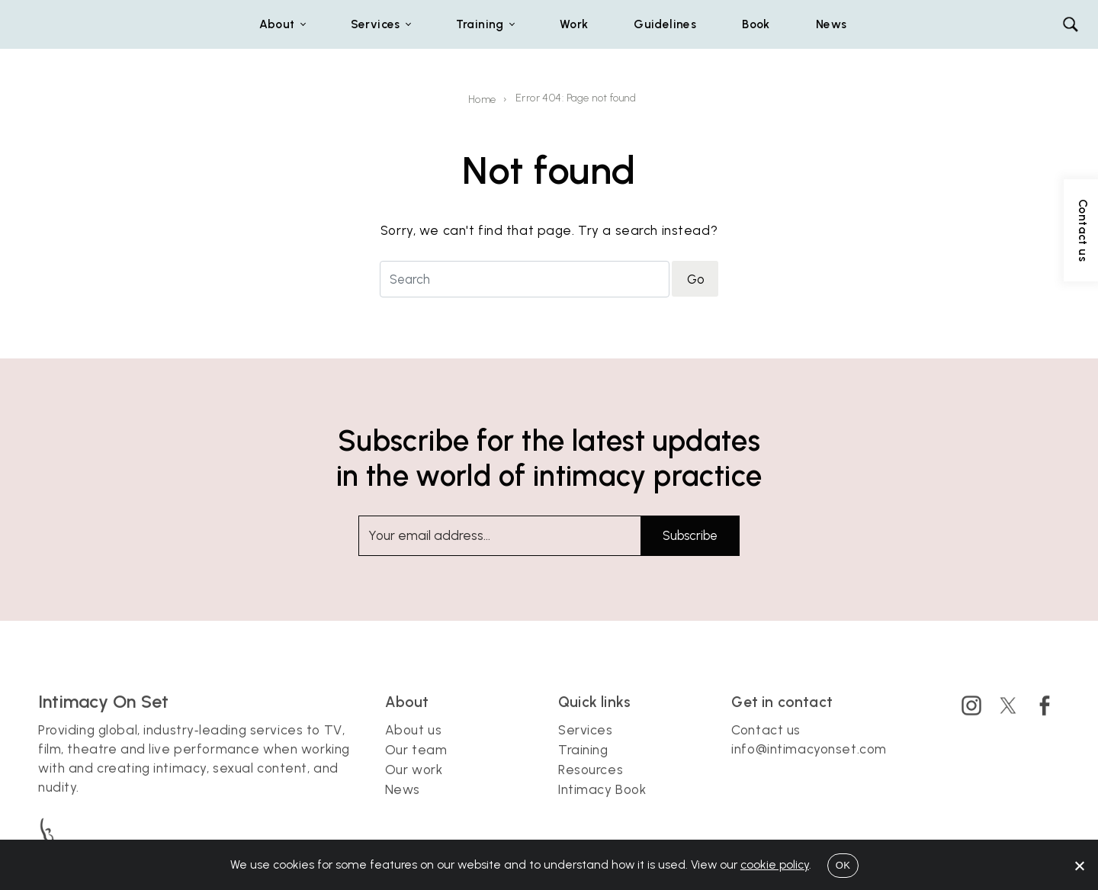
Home (482, 99)
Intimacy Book (602, 800)
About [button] (277, 24)
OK (843, 865)
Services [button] (375, 24)
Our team (416, 761)
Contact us (766, 741)
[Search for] (524, 279)
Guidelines (665, 24)
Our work (414, 781)
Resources (590, 781)
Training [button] (480, 24)
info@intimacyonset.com (809, 760)
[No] (1079, 865)
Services (585, 741)
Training (583, 761)
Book (756, 24)
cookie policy (774, 864)
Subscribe (690, 535)
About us (413, 741)
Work (574, 24)
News (831, 24)
